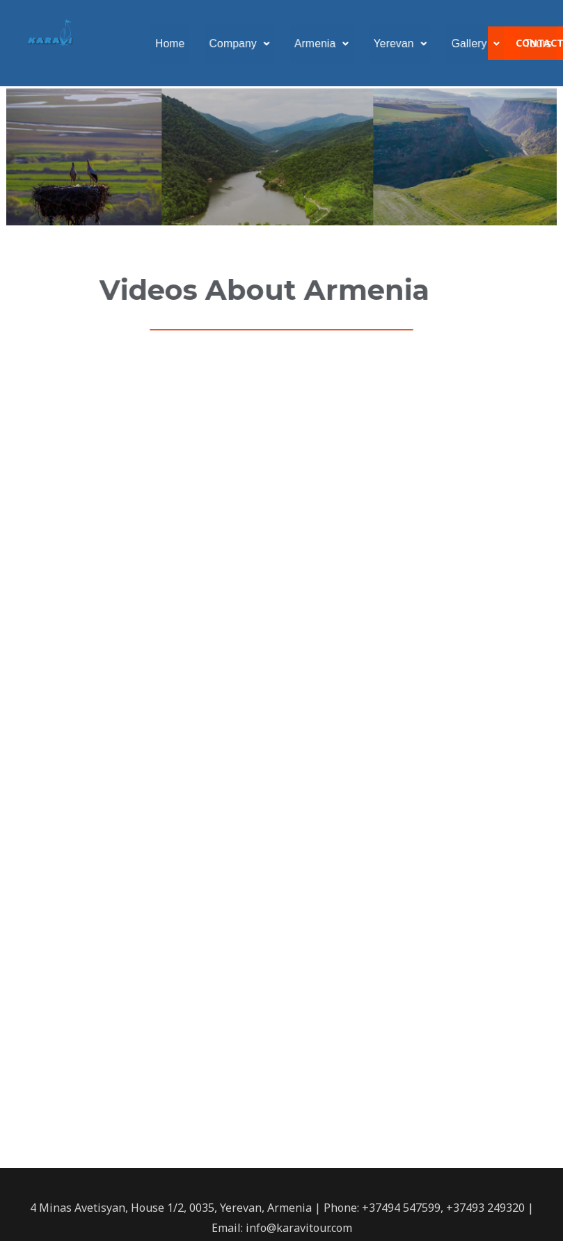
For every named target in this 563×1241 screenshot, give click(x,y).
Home (184, 43)
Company (249, 43)
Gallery (469, 43)
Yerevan (399, 43)
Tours (528, 43)
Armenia (325, 43)
